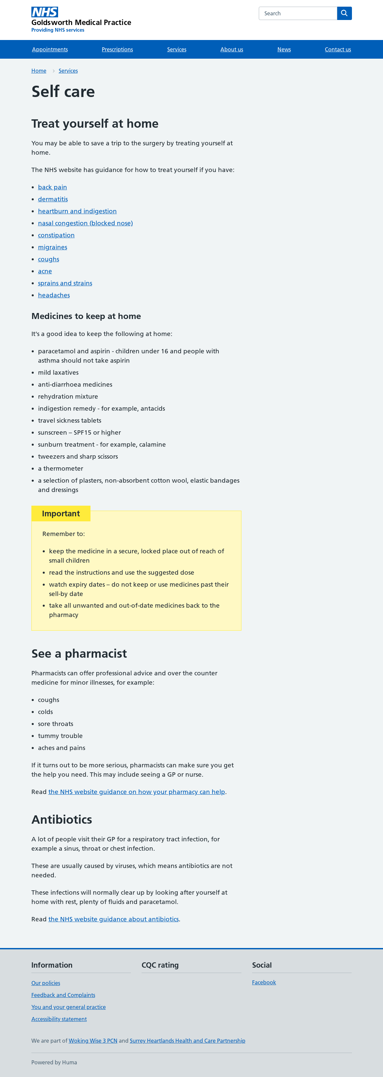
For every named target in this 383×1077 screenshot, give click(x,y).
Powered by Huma (54, 1062)
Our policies (45, 983)
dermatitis (53, 199)
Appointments (50, 49)
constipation (56, 235)
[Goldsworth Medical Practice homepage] (81, 20)
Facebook (264, 982)
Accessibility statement (59, 1019)
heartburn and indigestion (77, 211)
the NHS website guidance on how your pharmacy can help (136, 792)
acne (45, 271)
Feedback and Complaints (63, 995)
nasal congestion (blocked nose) (85, 223)
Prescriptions (117, 49)
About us (231, 49)
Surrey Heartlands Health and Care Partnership (187, 1040)
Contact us (338, 49)
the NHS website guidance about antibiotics (113, 919)
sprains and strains (65, 283)
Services (176, 49)
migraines (52, 247)
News (284, 49)
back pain (52, 187)
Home (38, 70)
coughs (48, 259)
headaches (54, 295)
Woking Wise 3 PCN (93, 1040)
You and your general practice (68, 1007)
